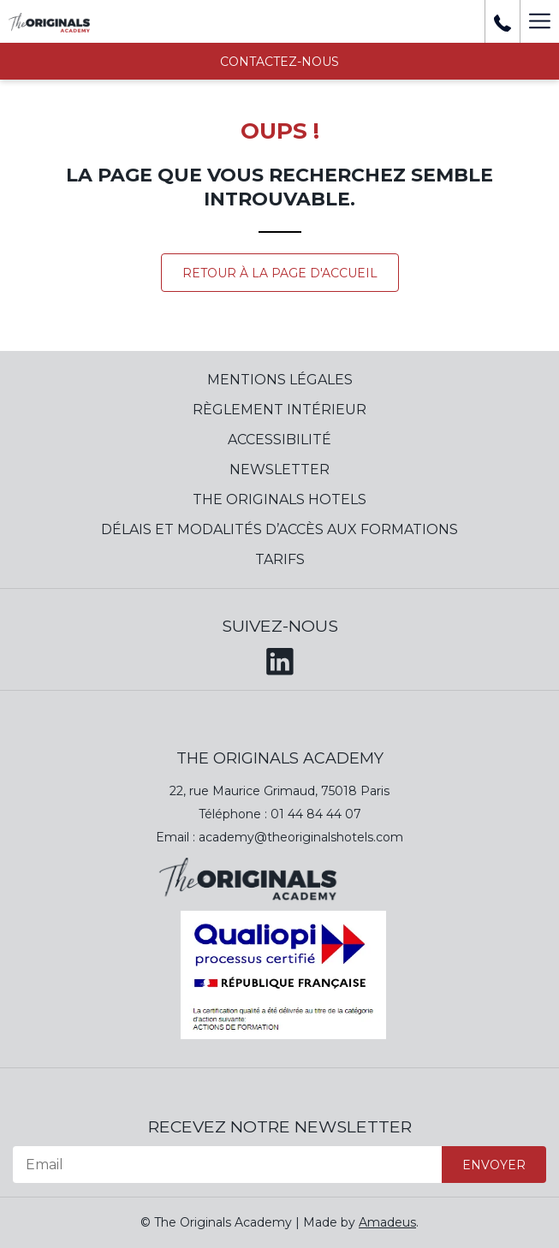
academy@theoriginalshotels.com (301, 837)
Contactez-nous (279, 61)
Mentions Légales (280, 379)
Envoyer (494, 1165)
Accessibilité (279, 439)
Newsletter (279, 469)
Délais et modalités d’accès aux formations (279, 529)
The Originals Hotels (279, 499)
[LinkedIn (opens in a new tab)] (280, 658)
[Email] (227, 1164)
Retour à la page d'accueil (280, 273)
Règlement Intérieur (279, 409)
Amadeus (387, 1222)
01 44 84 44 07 (316, 814)
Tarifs (280, 559)
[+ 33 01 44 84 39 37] (502, 21)
